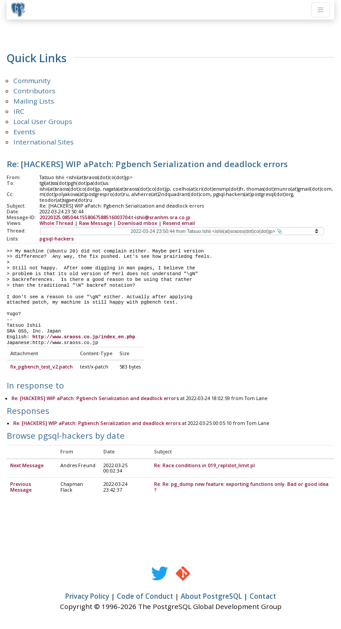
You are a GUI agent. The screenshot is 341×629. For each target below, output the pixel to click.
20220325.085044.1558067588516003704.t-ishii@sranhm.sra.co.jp (115, 217)
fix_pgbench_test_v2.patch (41, 367)
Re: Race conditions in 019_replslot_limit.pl (204, 466)
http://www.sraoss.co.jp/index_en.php (83, 337)
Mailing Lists (33, 100)
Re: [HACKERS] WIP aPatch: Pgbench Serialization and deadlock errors (95, 399)
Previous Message (21, 487)
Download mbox (137, 223)
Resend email (179, 223)
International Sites (43, 141)
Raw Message (95, 223)
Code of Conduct (145, 596)
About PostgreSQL (211, 596)
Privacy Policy (87, 596)
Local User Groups (42, 121)
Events (24, 131)
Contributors (34, 90)
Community (32, 80)
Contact (263, 596)
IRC (18, 111)
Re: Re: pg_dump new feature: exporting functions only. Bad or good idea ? (241, 487)
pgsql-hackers (57, 239)
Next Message (27, 466)
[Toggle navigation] (320, 9)
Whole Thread (56, 223)
